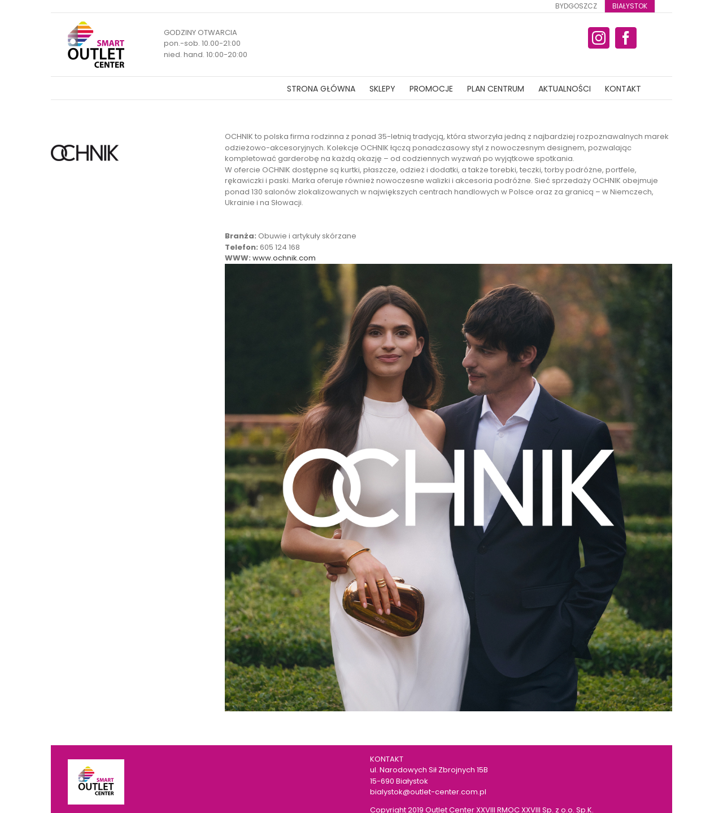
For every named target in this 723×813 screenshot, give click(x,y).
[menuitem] (576, 6)
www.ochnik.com (284, 258)
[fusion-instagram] (598, 38)
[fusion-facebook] (626, 38)
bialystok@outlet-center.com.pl (428, 791)
